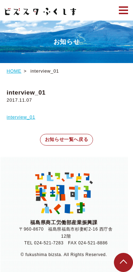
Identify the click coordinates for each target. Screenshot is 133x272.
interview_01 (21, 117)
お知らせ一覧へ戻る (66, 139)
